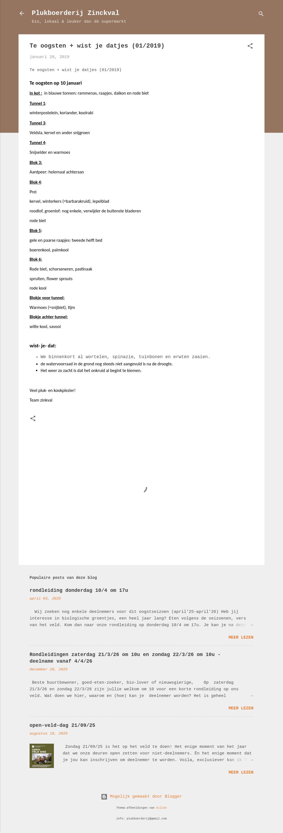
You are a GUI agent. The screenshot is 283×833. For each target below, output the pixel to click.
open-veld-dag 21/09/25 (62, 725)
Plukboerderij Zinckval (75, 13)
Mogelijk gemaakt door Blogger (141, 796)
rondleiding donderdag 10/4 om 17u (79, 590)
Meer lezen (241, 637)
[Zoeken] (261, 15)
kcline (161, 807)
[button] (250, 47)
